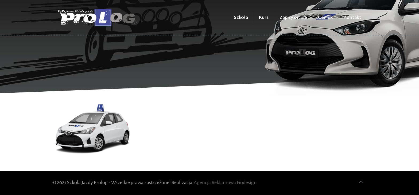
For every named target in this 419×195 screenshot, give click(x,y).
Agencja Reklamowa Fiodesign (225, 182)
